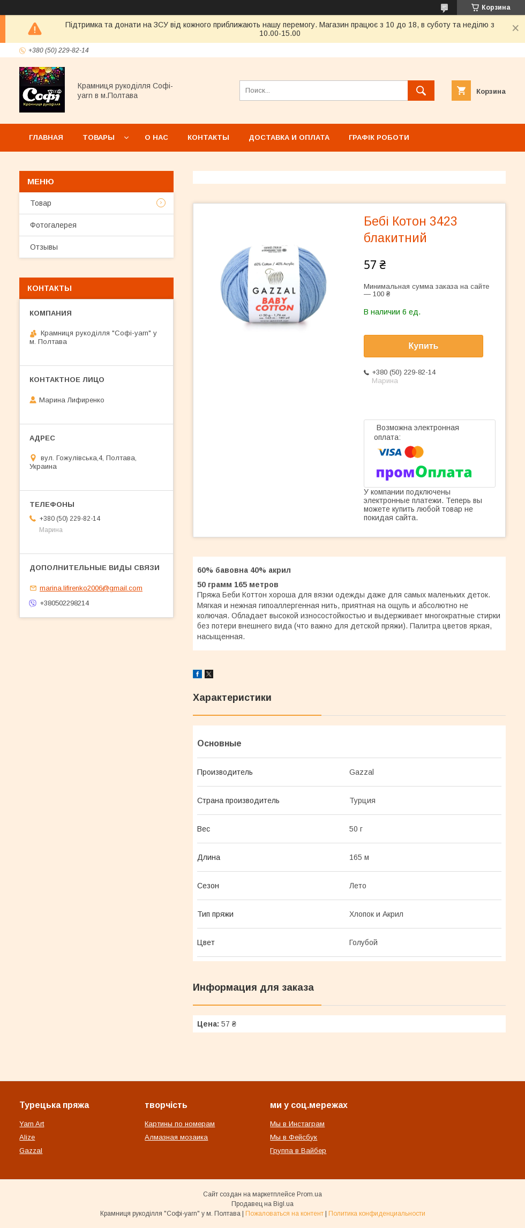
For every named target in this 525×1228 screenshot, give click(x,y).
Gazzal (30, 1151)
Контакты (208, 137)
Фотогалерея (53, 225)
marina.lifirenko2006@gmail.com (91, 588)
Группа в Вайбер (298, 1151)
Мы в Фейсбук (293, 1137)
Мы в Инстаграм (297, 1124)
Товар (40, 203)
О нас (156, 137)
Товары (98, 137)
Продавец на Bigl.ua (262, 1204)
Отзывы (44, 247)
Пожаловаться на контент (284, 1213)
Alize (27, 1137)
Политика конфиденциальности (376, 1213)
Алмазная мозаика (176, 1137)
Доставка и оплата (289, 137)
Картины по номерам (180, 1124)
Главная (46, 137)
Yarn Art (31, 1124)
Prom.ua (309, 1194)
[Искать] (421, 90)
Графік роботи (379, 137)
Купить (424, 345)
